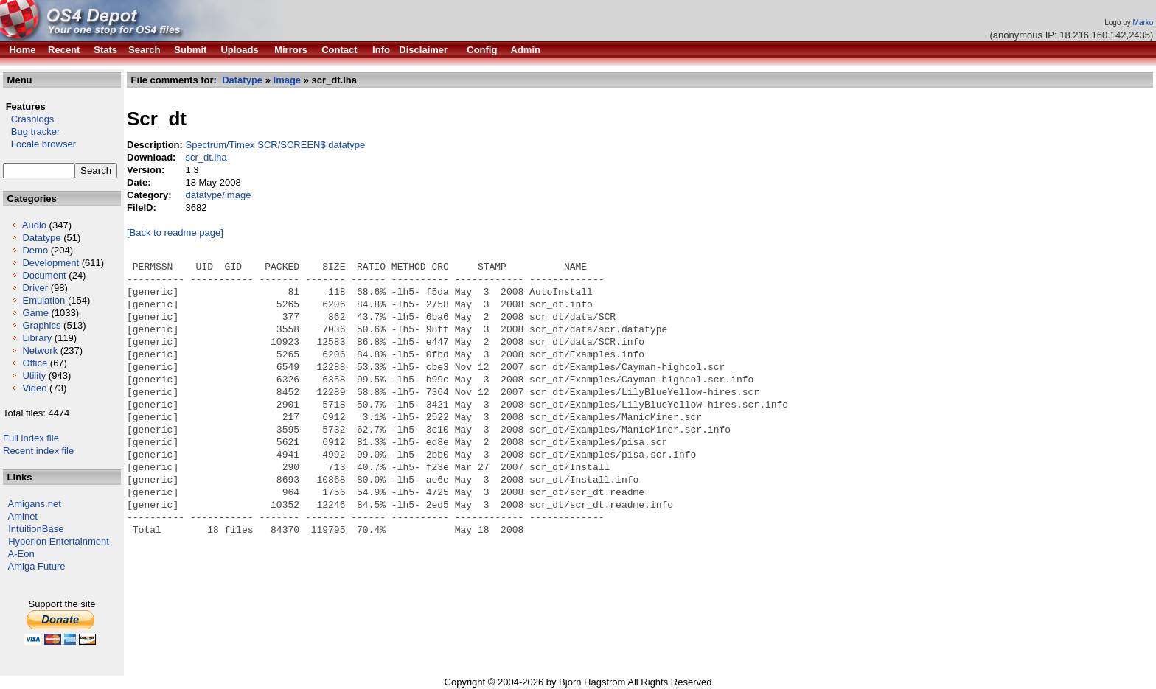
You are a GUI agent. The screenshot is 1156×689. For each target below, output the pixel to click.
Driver (35, 287)
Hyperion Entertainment (58, 541)
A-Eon (21, 553)
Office (34, 362)
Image (288, 79)
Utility (34, 375)
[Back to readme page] (175, 232)
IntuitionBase (35, 528)
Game (35, 312)
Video (34, 388)
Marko (1143, 22)
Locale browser (39, 144)
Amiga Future (37, 566)
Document (44, 275)
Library (37, 337)
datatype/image (218, 194)
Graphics (41, 325)
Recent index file (38, 450)
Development (50, 262)
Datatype (41, 237)
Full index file (31, 438)
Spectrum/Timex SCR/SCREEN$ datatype (275, 144)
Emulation (43, 300)
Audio (34, 225)
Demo (35, 250)
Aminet (23, 516)
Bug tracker (31, 131)
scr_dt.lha (205, 157)
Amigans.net (34, 503)
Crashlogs (28, 119)
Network (40, 350)
